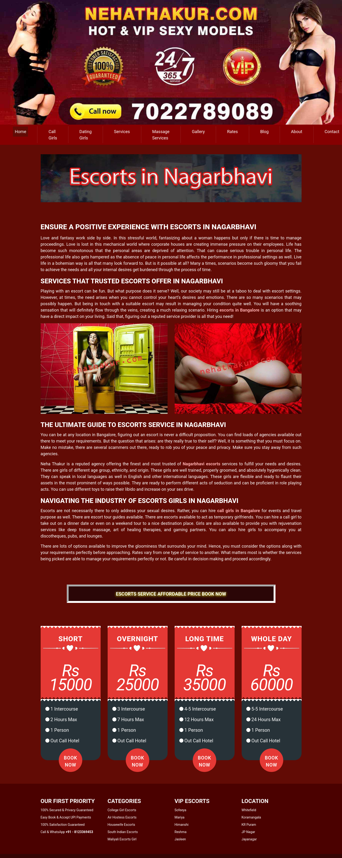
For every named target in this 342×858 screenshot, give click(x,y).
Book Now (70, 761)
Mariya (180, 817)
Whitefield (249, 810)
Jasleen (180, 839)
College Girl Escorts (122, 810)
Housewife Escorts (121, 824)
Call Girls (52, 134)
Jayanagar (249, 839)
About (296, 131)
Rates (232, 131)
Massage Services (161, 134)
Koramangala (251, 817)
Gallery (198, 131)
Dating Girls (85, 134)
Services (122, 131)
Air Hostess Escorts (122, 817)
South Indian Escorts (123, 832)
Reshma (181, 832)
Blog (264, 131)
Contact (332, 131)
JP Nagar (248, 832)
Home (20, 131)
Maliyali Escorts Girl (122, 839)
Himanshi (182, 824)
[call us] (171, 61)
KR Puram (249, 824)
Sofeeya (180, 810)
